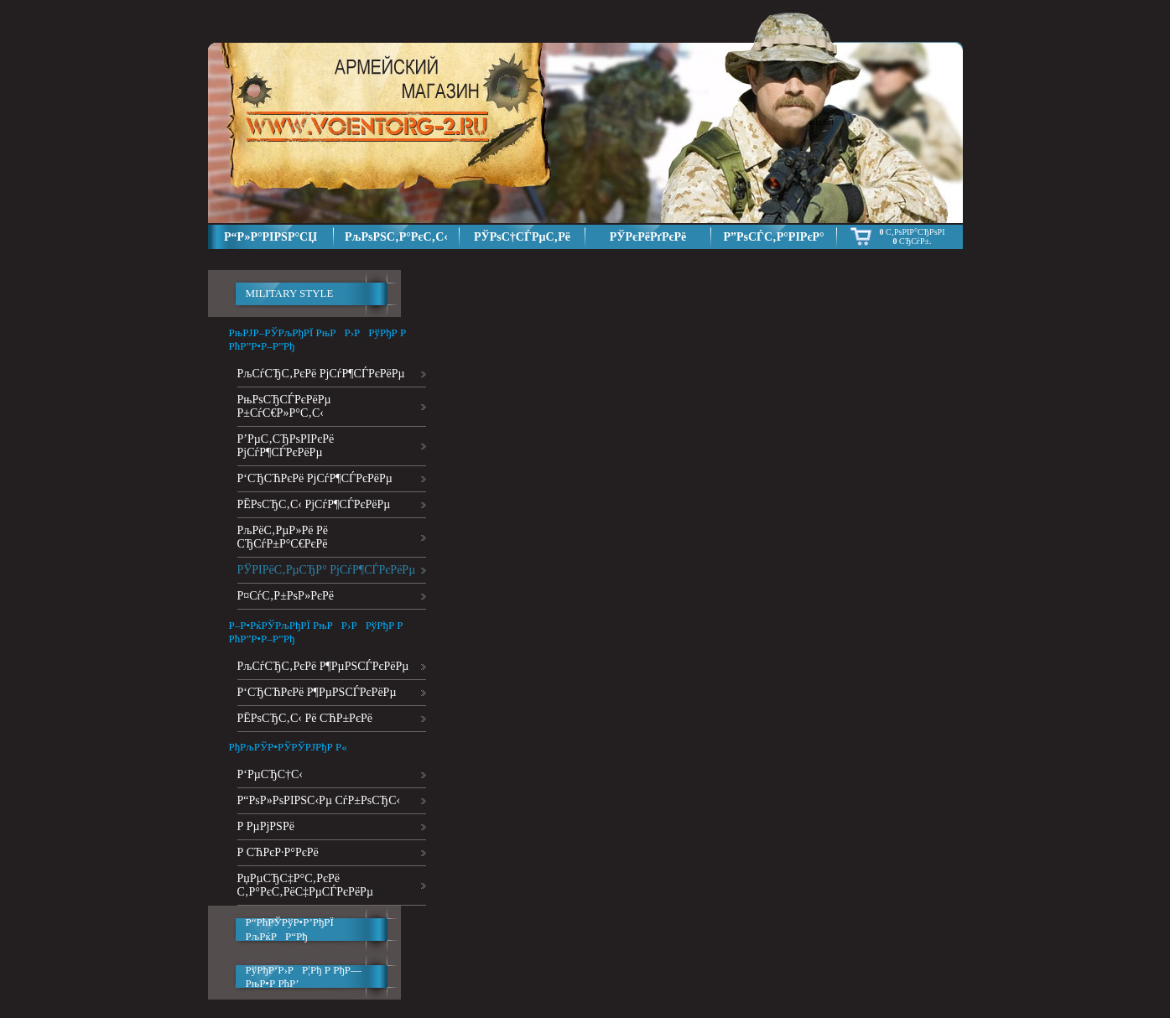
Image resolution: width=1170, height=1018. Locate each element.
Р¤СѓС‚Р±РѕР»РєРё (286, 596)
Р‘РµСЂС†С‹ (270, 774)
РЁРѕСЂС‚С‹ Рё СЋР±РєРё (304, 718)
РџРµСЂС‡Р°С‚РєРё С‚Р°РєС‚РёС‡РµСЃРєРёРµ (305, 885)
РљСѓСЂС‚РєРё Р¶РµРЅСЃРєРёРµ (323, 666)
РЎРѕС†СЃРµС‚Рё (522, 237)
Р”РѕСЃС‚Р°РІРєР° (773, 237)
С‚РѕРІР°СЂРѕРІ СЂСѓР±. (912, 236)
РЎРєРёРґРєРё (648, 237)
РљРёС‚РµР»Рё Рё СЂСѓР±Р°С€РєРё (282, 537)
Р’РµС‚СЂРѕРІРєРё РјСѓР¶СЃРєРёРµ (286, 446)
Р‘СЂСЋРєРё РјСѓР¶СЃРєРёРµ (315, 478)
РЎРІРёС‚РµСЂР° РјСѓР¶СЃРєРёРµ (326, 570)
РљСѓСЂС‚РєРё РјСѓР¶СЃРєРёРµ (321, 373)
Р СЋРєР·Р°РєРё (278, 852)
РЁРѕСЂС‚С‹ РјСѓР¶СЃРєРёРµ (314, 504)
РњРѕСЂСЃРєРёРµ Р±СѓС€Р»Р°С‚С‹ (284, 406)
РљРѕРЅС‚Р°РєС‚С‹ (396, 237)
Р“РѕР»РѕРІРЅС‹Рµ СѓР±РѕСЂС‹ (319, 800)
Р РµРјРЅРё (265, 826)
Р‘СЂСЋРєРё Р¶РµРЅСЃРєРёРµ (317, 692)
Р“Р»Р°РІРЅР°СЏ (270, 237)
